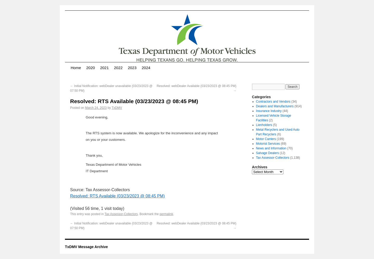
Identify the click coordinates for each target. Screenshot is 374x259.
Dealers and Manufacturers (275, 106)
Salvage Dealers (267, 153)
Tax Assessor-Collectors (121, 214)
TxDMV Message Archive (86, 247)
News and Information (271, 148)
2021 (104, 67)
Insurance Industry (269, 111)
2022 (118, 67)
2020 (90, 67)
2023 (132, 67)
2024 (146, 67)
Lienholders (264, 125)
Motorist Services (268, 143)
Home (76, 67)
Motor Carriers (266, 139)
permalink (166, 214)
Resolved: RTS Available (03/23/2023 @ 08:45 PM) (117, 196)
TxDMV (117, 108)
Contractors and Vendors (273, 101)
